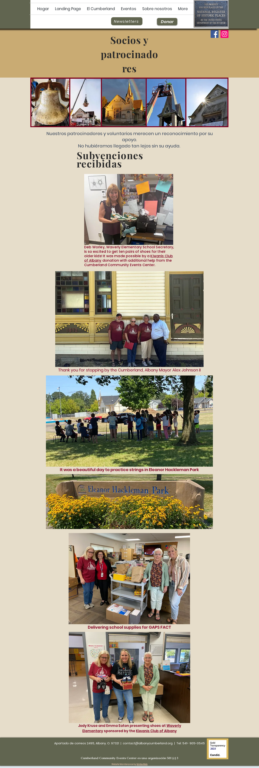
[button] (101, 9)
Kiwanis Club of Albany (156, 731)
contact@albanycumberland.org (148, 743)
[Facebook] (215, 34)
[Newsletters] (126, 21)
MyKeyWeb (142, 764)
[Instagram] (224, 34)
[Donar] (167, 21)
